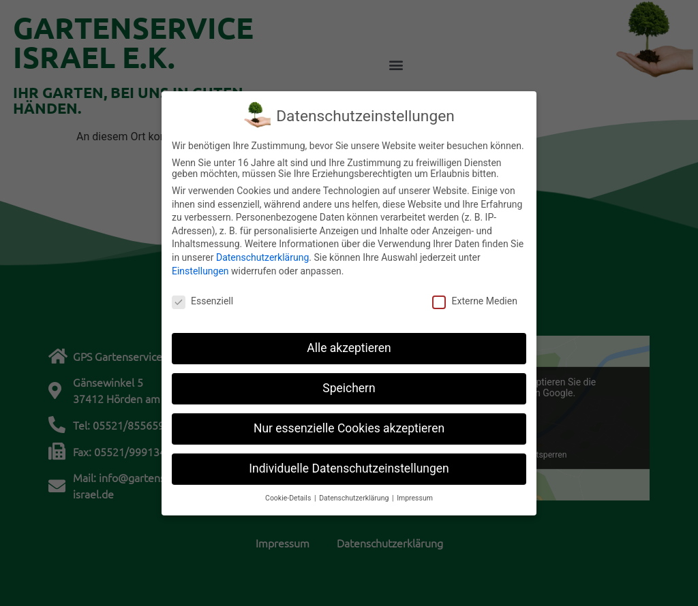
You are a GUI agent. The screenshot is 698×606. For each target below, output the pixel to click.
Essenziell (202, 292)
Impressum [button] (415, 489)
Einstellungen (200, 262)
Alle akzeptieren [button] (349, 339)
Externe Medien (474, 292)
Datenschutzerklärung (262, 248)
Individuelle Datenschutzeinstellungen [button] (349, 459)
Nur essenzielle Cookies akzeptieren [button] (349, 419)
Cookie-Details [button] (289, 489)
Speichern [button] (348, 379)
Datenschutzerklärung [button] (355, 489)
